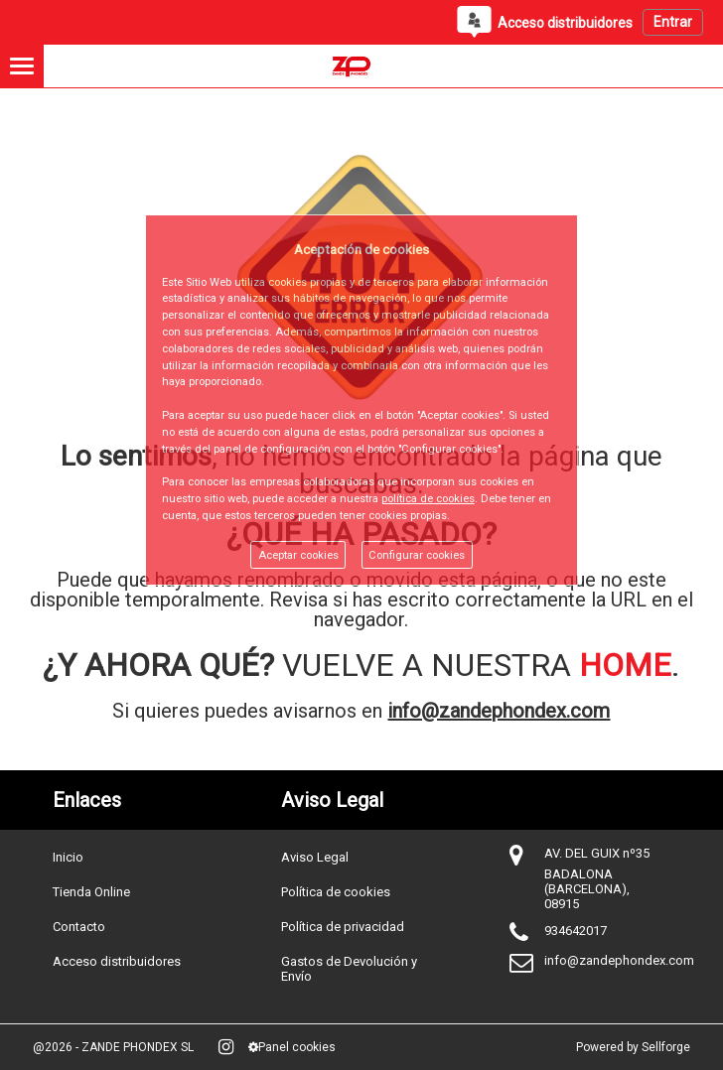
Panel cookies (292, 1047)
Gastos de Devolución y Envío (349, 969)
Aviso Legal (315, 857)
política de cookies (428, 498)
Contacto (79, 926)
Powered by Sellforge (633, 1047)
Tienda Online (91, 891)
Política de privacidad (342, 926)
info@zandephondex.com (498, 711)
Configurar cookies (416, 555)
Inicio (68, 857)
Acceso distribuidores (117, 961)
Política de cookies (335, 891)
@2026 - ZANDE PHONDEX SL (113, 1047)
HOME (625, 665)
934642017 (575, 930)
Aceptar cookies (298, 555)
